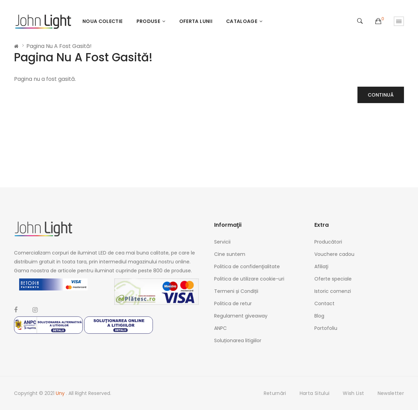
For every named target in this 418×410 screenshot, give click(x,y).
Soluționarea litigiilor (237, 340)
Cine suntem (229, 254)
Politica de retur (233, 303)
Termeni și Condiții (236, 291)
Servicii (222, 241)
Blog (319, 315)
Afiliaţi (321, 266)
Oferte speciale (333, 278)
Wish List (353, 393)
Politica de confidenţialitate (247, 266)
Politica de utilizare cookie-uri (249, 278)
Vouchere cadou (334, 254)
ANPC (220, 328)
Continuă (381, 94)
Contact (324, 303)
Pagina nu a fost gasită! (59, 46)
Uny (61, 393)
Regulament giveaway (240, 315)
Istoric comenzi (332, 291)
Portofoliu (325, 328)
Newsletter (391, 393)
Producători (328, 241)
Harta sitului (315, 393)
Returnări (275, 393)
